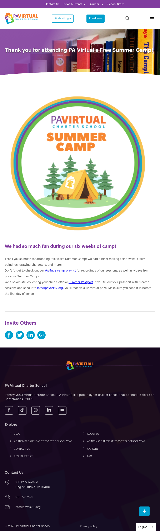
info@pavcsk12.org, (50, 288)
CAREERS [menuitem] (93, 449)
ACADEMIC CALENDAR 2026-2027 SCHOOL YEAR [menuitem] (116, 441)
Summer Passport (81, 282)
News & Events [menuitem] (73, 4)
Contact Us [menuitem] (52, 4)
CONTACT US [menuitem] (22, 449)
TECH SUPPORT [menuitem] (23, 456)
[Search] (127, 18)
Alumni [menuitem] (95, 4)
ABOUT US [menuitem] (93, 434)
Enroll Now (95, 18)
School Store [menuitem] (116, 4)
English (142, 527)
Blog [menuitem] (17, 434)
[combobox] (146, 527)
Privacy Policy (88, 526)
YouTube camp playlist (60, 270)
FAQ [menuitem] (89, 456)
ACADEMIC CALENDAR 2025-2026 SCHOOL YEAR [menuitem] (43, 441)
